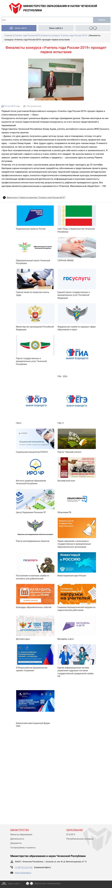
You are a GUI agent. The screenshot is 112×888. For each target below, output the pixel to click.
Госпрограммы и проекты (23, 847)
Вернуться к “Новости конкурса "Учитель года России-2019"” (36, 197)
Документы (16, 843)
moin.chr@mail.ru (23, 873)
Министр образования (21, 834)
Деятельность (17, 839)
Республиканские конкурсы (80, 839)
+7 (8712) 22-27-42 (23, 867)
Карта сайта (14, 883)
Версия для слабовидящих (48, 883)
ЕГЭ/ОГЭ (70, 834)
